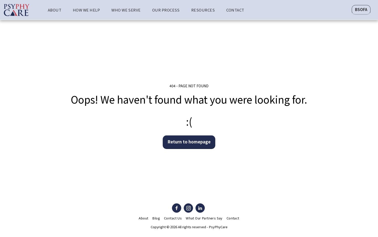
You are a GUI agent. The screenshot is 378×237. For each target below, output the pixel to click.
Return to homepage (189, 142)
